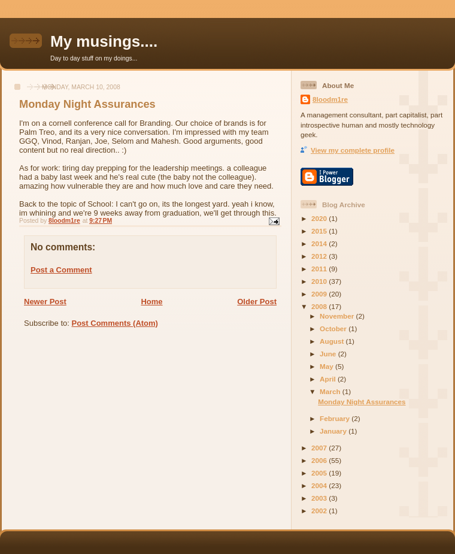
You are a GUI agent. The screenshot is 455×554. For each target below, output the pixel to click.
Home (151, 301)
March (331, 391)
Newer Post (45, 301)
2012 (320, 256)
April (329, 379)
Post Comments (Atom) (115, 323)
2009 (320, 294)
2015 (320, 231)
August (333, 341)
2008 (320, 306)
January (334, 431)
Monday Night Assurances (361, 401)
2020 (320, 218)
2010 (320, 281)
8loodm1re (330, 99)
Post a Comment (61, 269)
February (335, 418)
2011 (320, 269)
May (327, 366)
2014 (320, 243)
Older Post (257, 301)
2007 (320, 448)
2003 (320, 498)
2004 (320, 485)
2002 (320, 510)
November (338, 316)
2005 (320, 473)
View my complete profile (353, 150)
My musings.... (103, 41)
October (334, 328)
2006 (320, 460)
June (329, 354)
